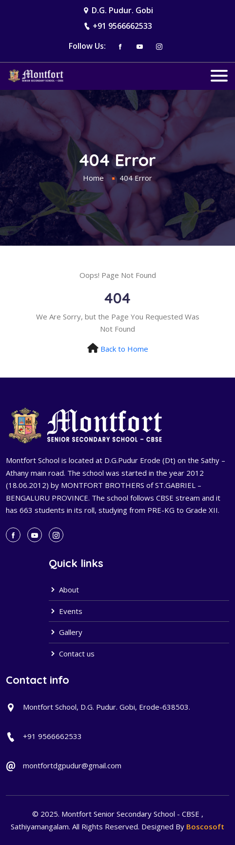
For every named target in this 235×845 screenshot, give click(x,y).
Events (65, 611)
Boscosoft (205, 826)
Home (93, 178)
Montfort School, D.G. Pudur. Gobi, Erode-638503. (106, 707)
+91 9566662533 (122, 26)
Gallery (65, 632)
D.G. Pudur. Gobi (122, 10)
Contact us (72, 653)
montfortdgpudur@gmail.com (72, 765)
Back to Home (124, 349)
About (64, 589)
